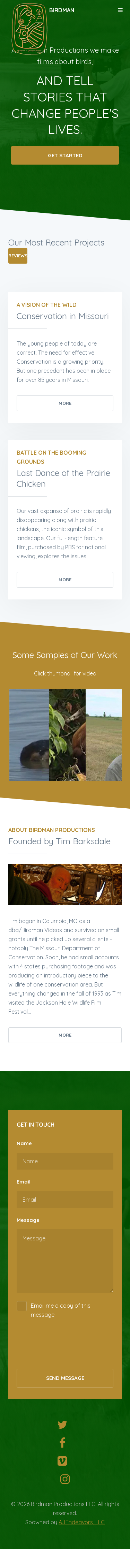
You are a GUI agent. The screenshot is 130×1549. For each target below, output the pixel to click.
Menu (120, 10)
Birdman (61, 10)
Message (28, 1220)
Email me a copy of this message (60, 1310)
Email (24, 1182)
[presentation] (69, 1346)
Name (24, 1143)
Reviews (17, 255)
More (65, 403)
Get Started (65, 156)
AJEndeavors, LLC (82, 1522)
